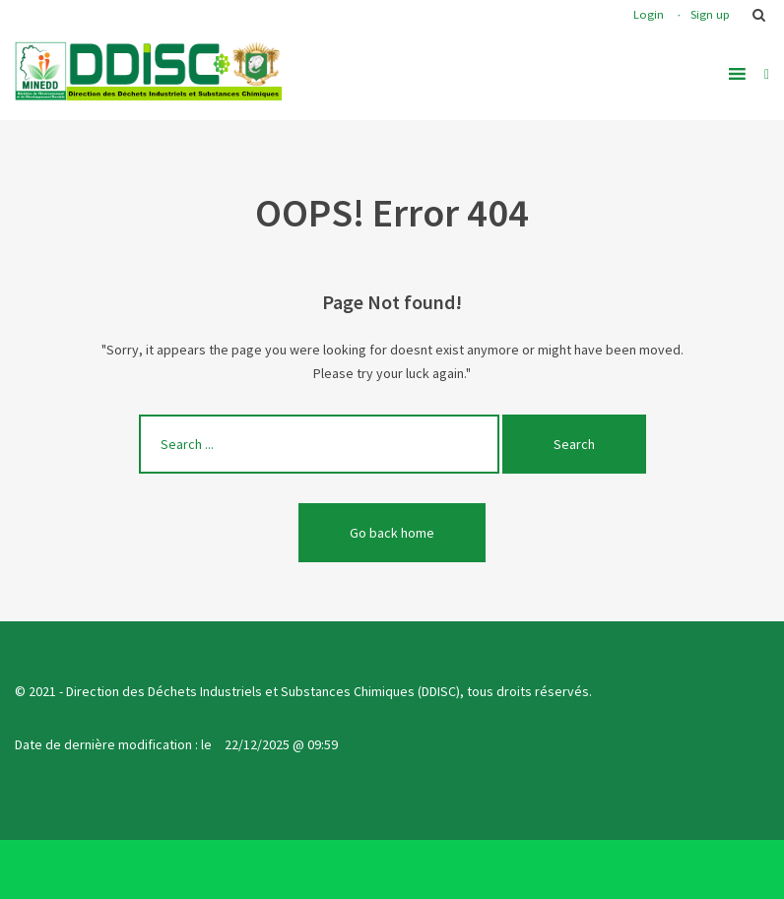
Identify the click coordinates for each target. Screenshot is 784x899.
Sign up (710, 14)
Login (648, 14)
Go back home (392, 533)
